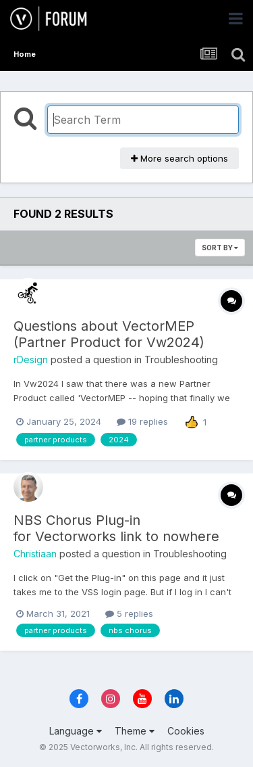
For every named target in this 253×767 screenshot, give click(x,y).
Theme (134, 731)
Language (75, 731)
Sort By (220, 247)
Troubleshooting (181, 359)
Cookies (185, 731)
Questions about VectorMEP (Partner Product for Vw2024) (108, 334)
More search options (179, 158)
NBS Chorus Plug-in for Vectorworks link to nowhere (116, 528)
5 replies (129, 613)
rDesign (30, 359)
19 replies (142, 421)
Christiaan (35, 553)
